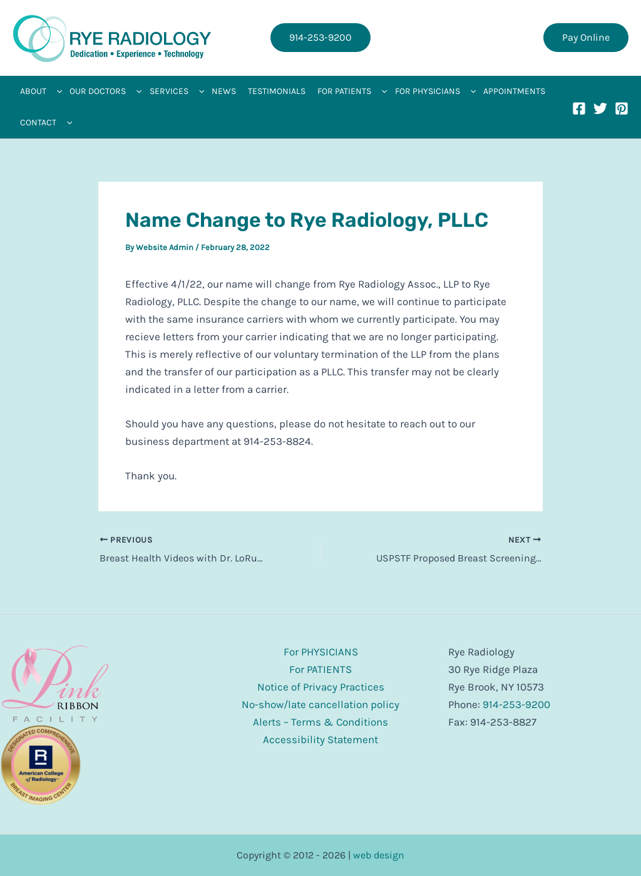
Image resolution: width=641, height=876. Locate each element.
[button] (320, 37)
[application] (56, 91)
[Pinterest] (621, 108)
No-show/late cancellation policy (320, 704)
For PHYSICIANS (321, 651)
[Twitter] (600, 108)
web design (378, 855)
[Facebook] (579, 108)
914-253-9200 (516, 704)
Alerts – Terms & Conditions (320, 722)
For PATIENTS (320, 669)
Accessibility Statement (320, 739)
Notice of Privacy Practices (320, 686)
